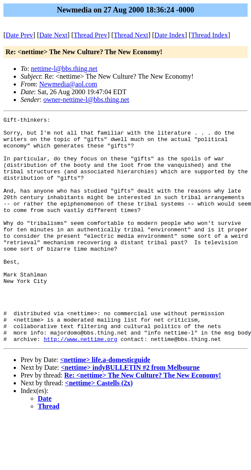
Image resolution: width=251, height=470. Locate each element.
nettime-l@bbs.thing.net (64, 68)
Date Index (169, 35)
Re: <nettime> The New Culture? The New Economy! (142, 420)
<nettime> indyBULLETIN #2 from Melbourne (130, 412)
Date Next (53, 35)
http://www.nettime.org (81, 384)
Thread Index (209, 35)
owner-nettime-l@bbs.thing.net (86, 99)
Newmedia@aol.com (68, 84)
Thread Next (131, 35)
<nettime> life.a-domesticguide (105, 405)
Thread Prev (90, 35)
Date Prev (19, 35)
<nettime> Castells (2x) (99, 428)
